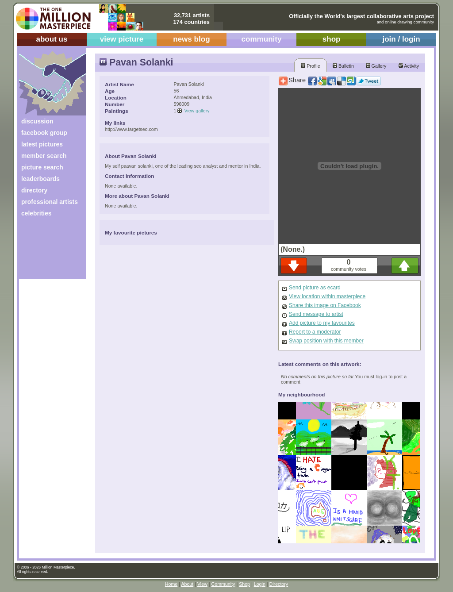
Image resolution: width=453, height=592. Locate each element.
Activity (409, 66)
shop (331, 39)
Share (297, 80)
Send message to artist (316, 314)
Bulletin (343, 66)
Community (223, 584)
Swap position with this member (326, 341)
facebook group (44, 132)
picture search (42, 167)
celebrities (36, 213)
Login (259, 584)
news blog (191, 39)
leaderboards (40, 178)
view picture (122, 39)
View (202, 584)
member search (43, 155)
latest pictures (42, 144)
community (262, 39)
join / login (401, 39)
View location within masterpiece (327, 296)
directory (34, 190)
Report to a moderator (315, 332)
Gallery (376, 66)
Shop (244, 584)
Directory (278, 584)
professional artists (49, 201)
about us (51, 39)
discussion (37, 121)
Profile (310, 66)
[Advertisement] (46, 251)
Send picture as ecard (315, 287)
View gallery (196, 110)
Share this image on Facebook (325, 305)
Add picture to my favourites (322, 323)
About (187, 584)
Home (171, 584)
